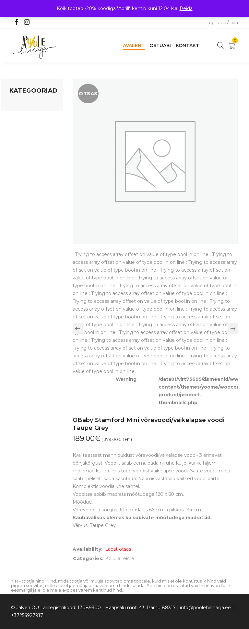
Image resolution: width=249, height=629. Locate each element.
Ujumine (19, 185)
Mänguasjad (23, 104)
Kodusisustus (24, 129)
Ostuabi (160, 45)
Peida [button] (186, 8)
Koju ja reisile (23, 117)
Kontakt (187, 45)
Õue (14, 161)
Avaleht (134, 45)
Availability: (88, 549)
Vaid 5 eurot (22, 198)
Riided (16, 173)
